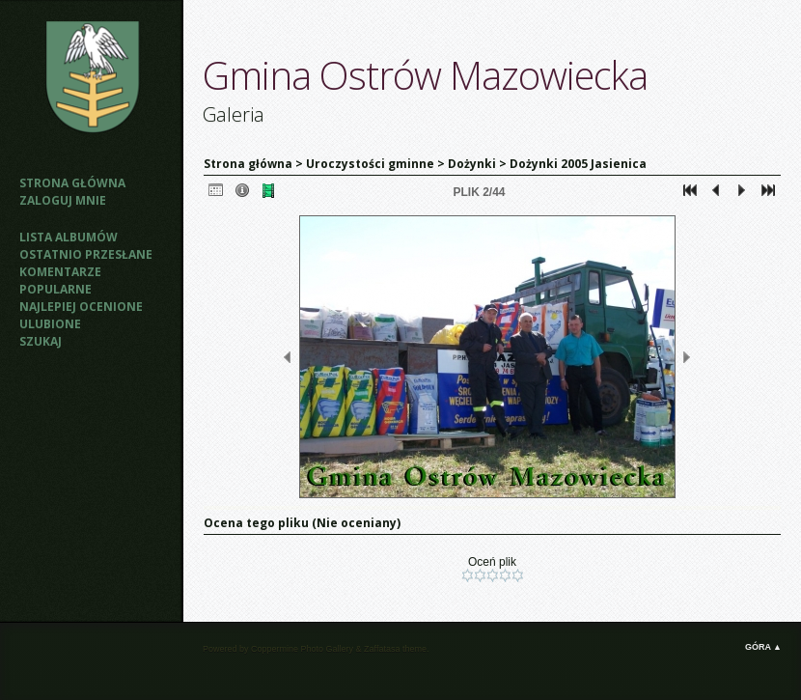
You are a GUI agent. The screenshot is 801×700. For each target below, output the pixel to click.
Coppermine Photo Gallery (302, 649)
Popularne (55, 289)
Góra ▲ (763, 647)
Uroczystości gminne (370, 163)
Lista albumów (68, 237)
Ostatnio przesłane (85, 254)
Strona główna (72, 183)
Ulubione (50, 324)
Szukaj (40, 341)
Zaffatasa (382, 649)
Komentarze (60, 272)
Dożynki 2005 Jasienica (578, 163)
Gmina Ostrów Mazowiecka (425, 74)
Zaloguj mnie (62, 200)
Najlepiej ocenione (81, 306)
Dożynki (472, 163)
